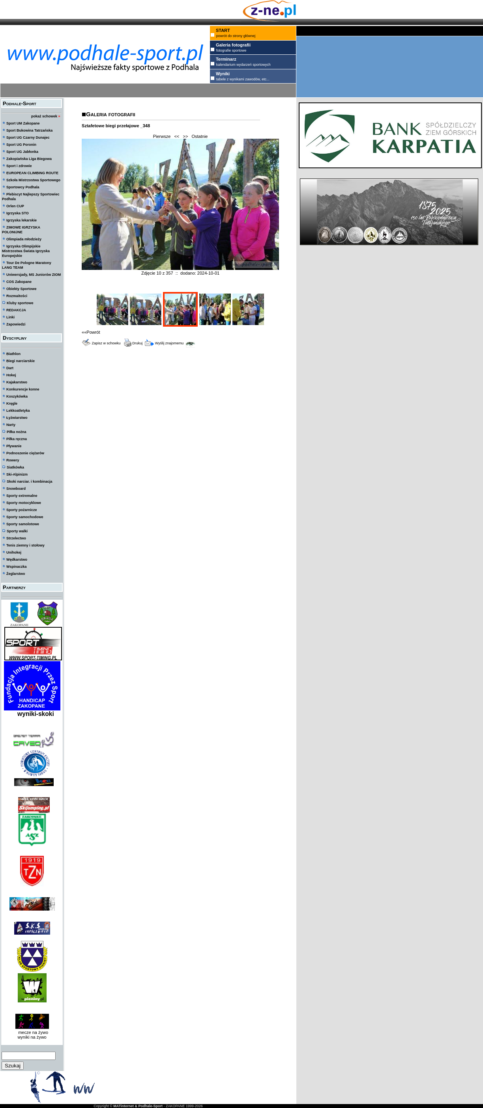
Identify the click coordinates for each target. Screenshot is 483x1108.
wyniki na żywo (31, 1037)
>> (185, 136)
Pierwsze (162, 136)
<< (176, 136)
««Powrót (91, 332)
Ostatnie (200, 136)
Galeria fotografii (110, 114)
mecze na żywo (32, 1032)
